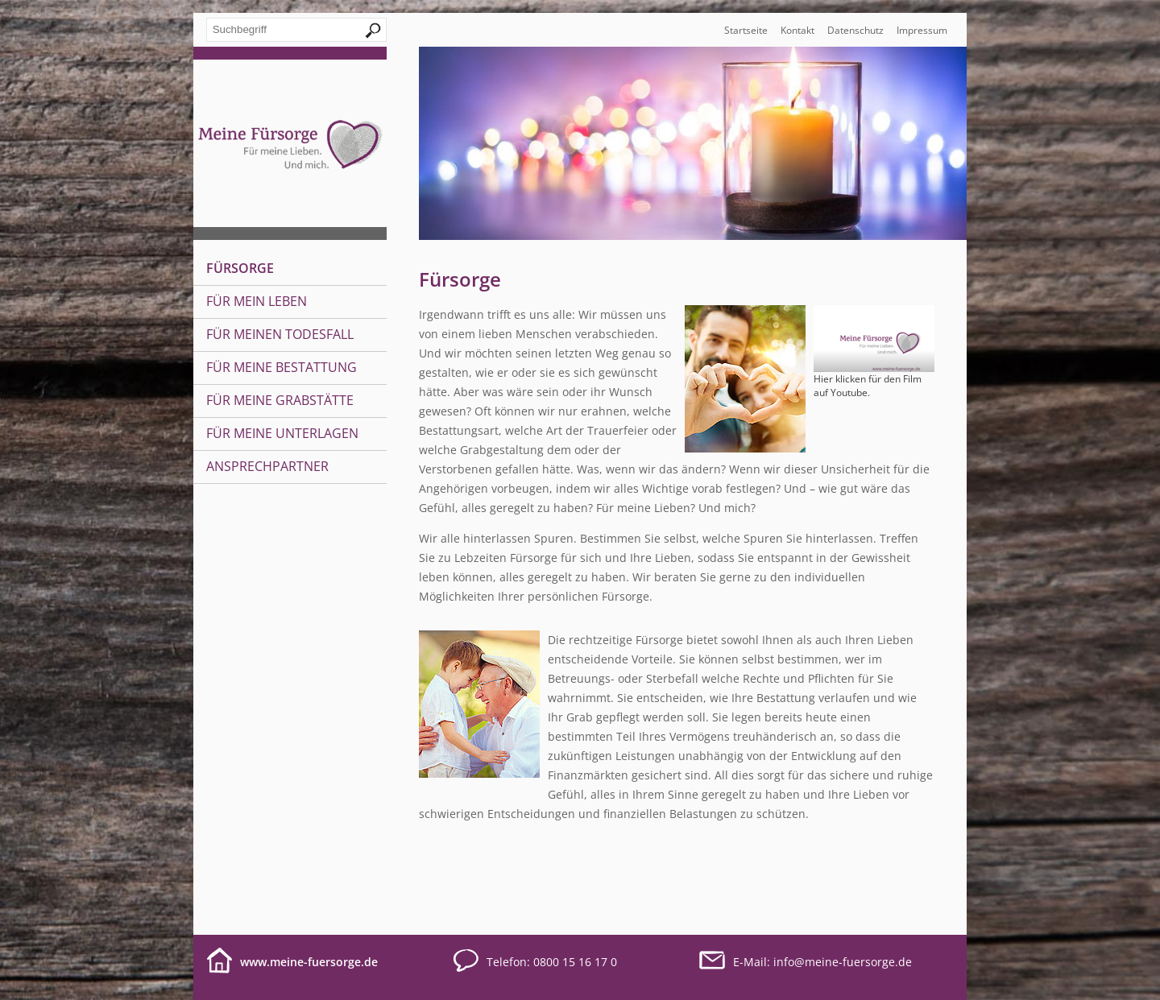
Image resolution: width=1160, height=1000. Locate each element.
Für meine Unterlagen (282, 433)
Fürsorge (240, 268)
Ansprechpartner (267, 466)
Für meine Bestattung (281, 367)
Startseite (746, 30)
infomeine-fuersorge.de (842, 961)
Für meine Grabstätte (280, 400)
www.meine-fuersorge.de (309, 961)
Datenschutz (855, 30)
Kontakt (797, 30)
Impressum (922, 30)
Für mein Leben (256, 301)
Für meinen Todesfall (280, 334)
